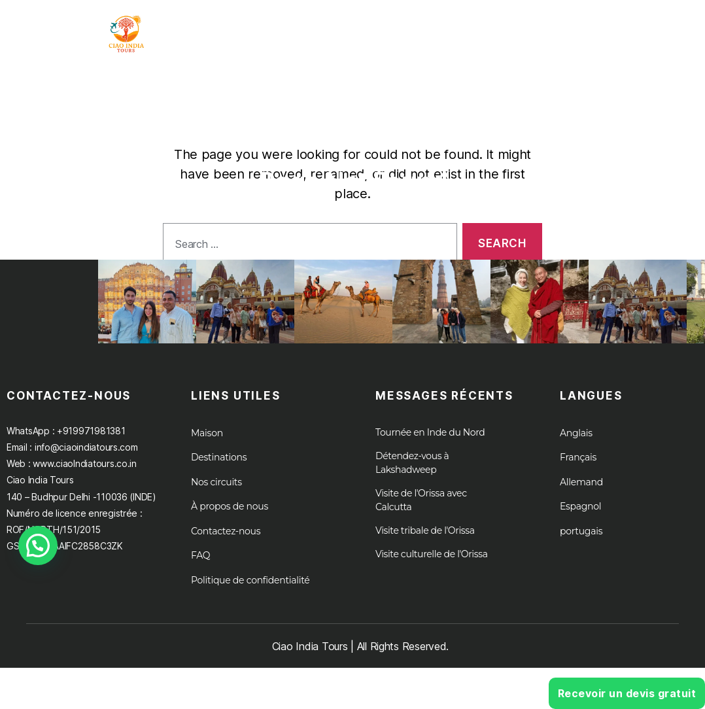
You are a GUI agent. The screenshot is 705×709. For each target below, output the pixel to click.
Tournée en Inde (377, 29)
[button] (38, 545)
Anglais (576, 446)
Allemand (581, 495)
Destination (500, 29)
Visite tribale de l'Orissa (425, 543)
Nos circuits (216, 495)
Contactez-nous (225, 544)
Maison (280, 29)
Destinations (219, 470)
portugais (581, 544)
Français (578, 470)
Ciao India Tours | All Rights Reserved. (360, 659)
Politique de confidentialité (250, 593)
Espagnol (580, 519)
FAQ (200, 568)
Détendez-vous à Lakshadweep (412, 476)
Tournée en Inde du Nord (430, 445)
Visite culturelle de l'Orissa (431, 567)
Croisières (647, 40)
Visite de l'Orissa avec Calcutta (421, 513)
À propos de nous (627, 29)
